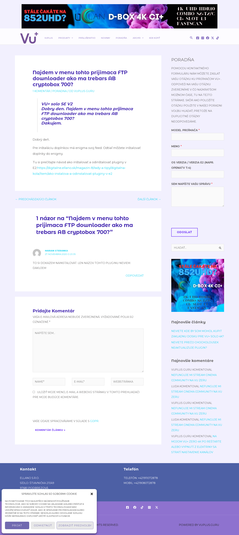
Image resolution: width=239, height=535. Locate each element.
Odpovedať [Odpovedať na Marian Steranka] (135, 275)
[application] (68, 38)
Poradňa (113, 38)
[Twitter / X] (212, 37)
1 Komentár (41, 91)
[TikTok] (217, 37)
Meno (176, 146)
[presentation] (58, 410)
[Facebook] (197, 37)
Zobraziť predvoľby (75, 525)
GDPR (94, 421)
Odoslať (184, 232)
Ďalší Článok (149, 199)
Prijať (17, 525)
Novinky (99, 38)
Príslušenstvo (82, 38)
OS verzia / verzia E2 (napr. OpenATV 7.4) (192, 165)
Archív (128, 38)
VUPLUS (48, 38)
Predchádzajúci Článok (35, 199)
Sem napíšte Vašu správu (191, 184)
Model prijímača (185, 130)
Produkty (63, 38)
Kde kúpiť (143, 38)
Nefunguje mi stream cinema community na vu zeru (196, 392)
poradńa (59, 91)
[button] (91, 494)
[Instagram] (202, 37)
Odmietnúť (43, 525)
